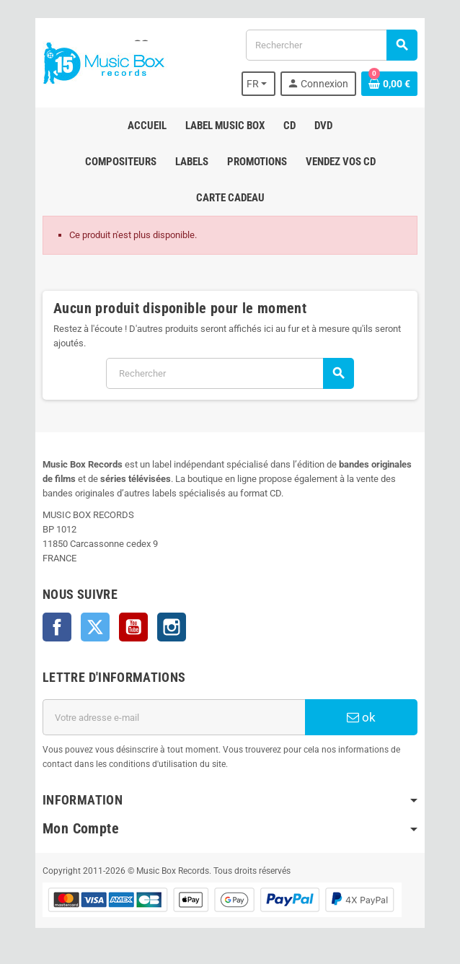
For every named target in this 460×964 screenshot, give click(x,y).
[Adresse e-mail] (174, 717)
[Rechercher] (331, 45)
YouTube (133, 627)
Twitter (95, 627)
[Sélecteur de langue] (259, 83)
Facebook (57, 627)
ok (361, 717)
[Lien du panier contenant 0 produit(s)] (389, 83)
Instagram (171, 627)
